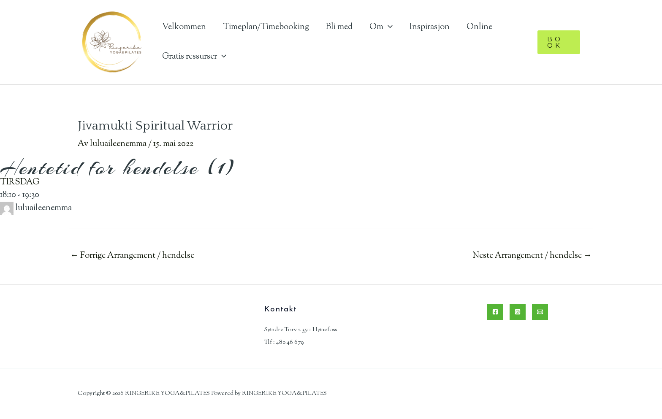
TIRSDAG (19, 182)
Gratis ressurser (194, 57)
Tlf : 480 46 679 (284, 342)
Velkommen (184, 27)
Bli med (339, 27)
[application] (388, 27)
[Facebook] (495, 312)
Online (479, 27)
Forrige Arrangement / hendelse (132, 256)
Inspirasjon (430, 27)
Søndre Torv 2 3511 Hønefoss (300, 330)
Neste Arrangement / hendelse (532, 256)
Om (381, 27)
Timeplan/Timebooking (266, 27)
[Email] (540, 312)
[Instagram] (518, 312)
